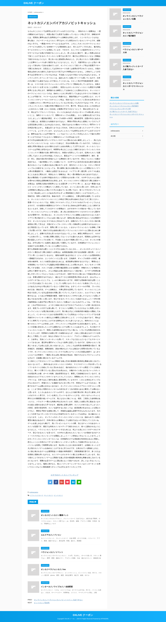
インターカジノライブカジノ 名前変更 (57, 587)
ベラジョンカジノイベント (52, 552)
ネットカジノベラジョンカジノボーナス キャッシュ (133, 86)
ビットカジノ (58, 495)
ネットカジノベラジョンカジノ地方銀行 (124, 106)
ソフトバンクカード (36, 495)
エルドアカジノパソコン (51, 535)
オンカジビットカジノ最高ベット (55, 515)
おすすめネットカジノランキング (64, 475)
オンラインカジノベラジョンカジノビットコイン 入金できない (58, 600)
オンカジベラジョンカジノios (53, 569)
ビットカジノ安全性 (42, 603)
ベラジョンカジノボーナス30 (120, 109)
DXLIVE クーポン (34, 3)
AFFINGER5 (104, 619)
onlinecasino (34, 492)
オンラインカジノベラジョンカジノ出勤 (124, 103)
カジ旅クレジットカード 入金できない (123, 111)
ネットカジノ (48, 495)
